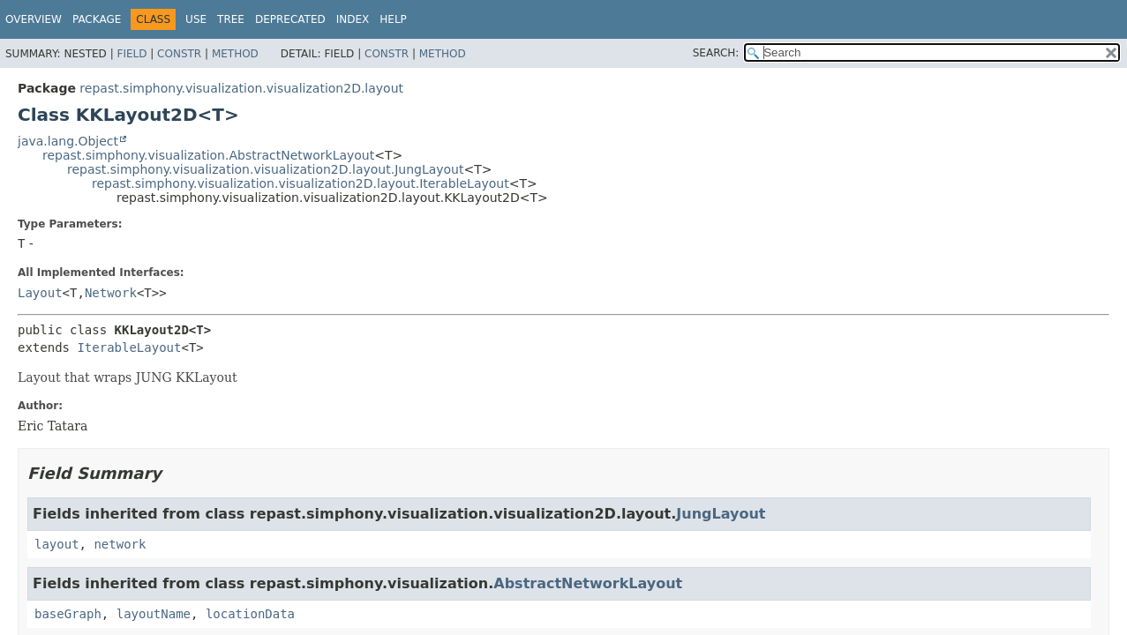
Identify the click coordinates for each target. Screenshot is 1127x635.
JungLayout (720, 513)
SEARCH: (716, 53)
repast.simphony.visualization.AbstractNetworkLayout (208, 155)
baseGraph (67, 614)
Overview (33, 19)
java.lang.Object (68, 141)
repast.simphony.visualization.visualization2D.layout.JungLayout (265, 169)
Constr (179, 54)
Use (196, 19)
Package (96, 19)
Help (393, 19)
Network (111, 293)
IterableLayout (129, 347)
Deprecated (290, 19)
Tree (230, 19)
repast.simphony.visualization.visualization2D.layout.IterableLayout (300, 183)
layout (56, 544)
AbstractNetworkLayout (587, 583)
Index (353, 19)
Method (235, 54)
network (120, 544)
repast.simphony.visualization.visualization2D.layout (241, 88)
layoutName (153, 614)
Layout (40, 293)
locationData (250, 614)
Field (131, 54)
